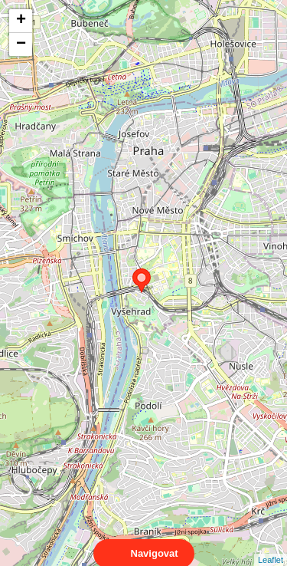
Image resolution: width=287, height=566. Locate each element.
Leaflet (270, 546)
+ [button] (21, 20)
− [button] (21, 44)
